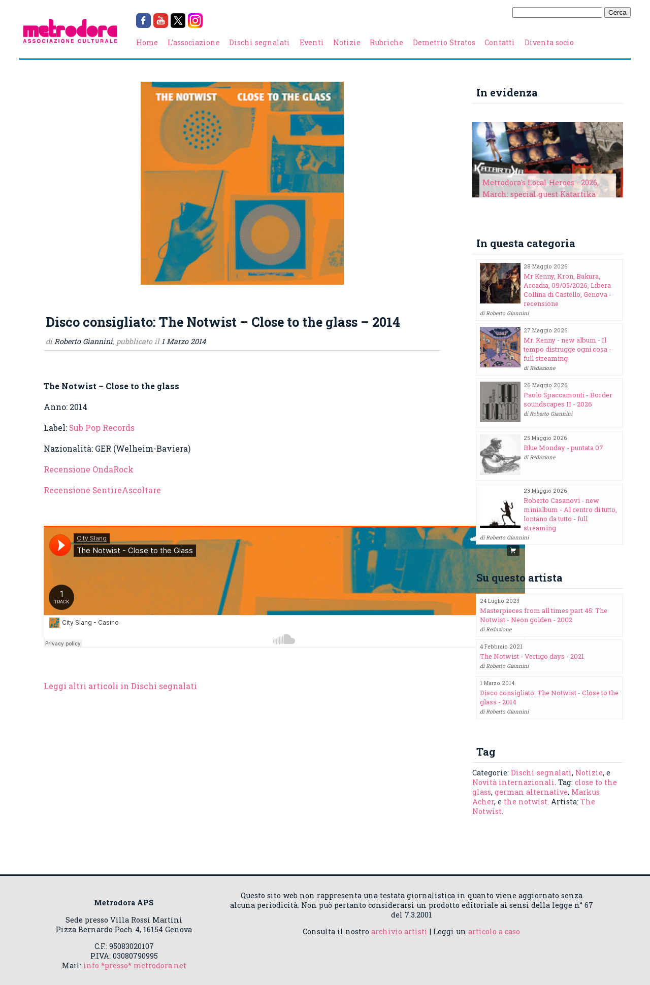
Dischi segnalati (259, 42)
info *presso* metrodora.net (134, 965)
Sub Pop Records (102, 427)
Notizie (347, 42)
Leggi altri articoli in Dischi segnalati (120, 686)
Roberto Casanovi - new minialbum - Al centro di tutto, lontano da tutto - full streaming (570, 514)
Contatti (499, 42)
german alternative (531, 792)
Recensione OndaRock (89, 469)
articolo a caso (494, 931)
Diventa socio (549, 42)
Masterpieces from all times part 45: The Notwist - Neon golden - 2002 (543, 615)
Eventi (312, 42)
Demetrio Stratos (444, 42)
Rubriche (386, 42)
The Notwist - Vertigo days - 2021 (532, 656)
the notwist (525, 801)
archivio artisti (399, 931)
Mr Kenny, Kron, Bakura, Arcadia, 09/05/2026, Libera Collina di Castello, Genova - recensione (567, 289)
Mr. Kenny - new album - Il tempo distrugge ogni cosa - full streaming (567, 349)
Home (147, 42)
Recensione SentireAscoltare (102, 490)
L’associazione (194, 42)
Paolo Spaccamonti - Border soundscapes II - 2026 (568, 399)
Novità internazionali (513, 782)
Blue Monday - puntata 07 (563, 447)
